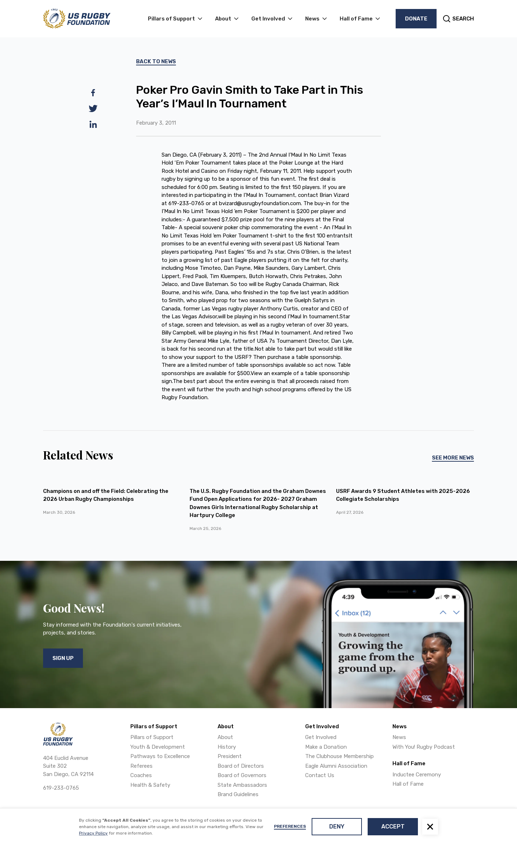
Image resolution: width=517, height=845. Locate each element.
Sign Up (63, 658)
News (399, 737)
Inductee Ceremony (416, 774)
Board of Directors (241, 766)
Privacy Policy (93, 833)
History (227, 747)
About (225, 737)
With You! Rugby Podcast (423, 747)
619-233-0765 (61, 788)
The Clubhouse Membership (339, 756)
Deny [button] (336, 826)
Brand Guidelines (238, 794)
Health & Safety (150, 785)
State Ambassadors (242, 785)
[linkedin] (93, 124)
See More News (453, 457)
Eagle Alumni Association (336, 766)
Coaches (141, 775)
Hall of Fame (408, 784)
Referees (141, 766)
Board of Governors (242, 775)
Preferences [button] (290, 826)
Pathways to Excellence (160, 756)
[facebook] (93, 92)
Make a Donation (326, 747)
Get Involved (320, 737)
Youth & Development (157, 747)
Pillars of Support (151, 737)
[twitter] (93, 108)
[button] (430, 827)
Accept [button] (393, 826)
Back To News (156, 61)
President (230, 756)
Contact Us (319, 775)
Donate (416, 18)
